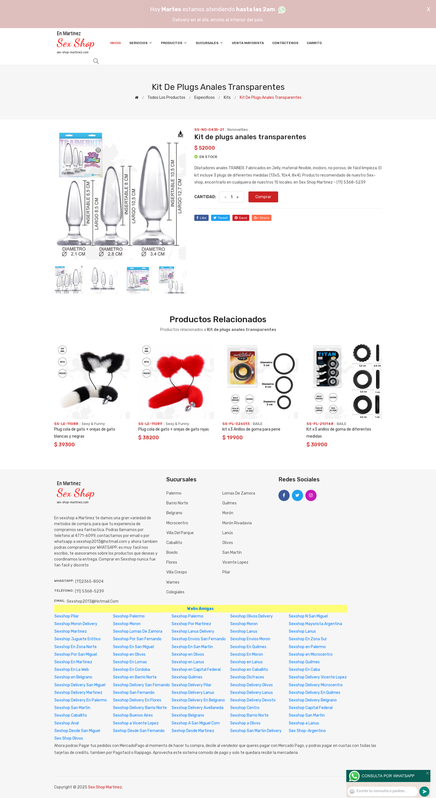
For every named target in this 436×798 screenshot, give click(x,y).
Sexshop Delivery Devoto (253, 700)
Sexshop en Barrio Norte (135, 677)
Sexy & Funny (93, 424)
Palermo (173, 493)
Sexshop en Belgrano (73, 677)
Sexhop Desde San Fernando (139, 730)
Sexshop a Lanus (304, 723)
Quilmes (229, 503)
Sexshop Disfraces (247, 677)
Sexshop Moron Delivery (75, 623)
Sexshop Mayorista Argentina (315, 623)
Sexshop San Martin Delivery (256, 730)
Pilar (226, 572)
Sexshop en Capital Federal (196, 669)
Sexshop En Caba (304, 669)
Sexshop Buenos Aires (133, 715)
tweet (220, 218)
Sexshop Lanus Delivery (193, 631)
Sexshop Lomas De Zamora (137, 631)
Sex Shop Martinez (105, 787)
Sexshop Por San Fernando (137, 639)
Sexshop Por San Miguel (75, 654)
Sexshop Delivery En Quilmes (314, 692)
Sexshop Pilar (66, 616)
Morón (227, 513)
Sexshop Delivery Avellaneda (197, 707)
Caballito (174, 542)
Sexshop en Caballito (249, 669)
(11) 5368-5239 (89, 591)
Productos (174, 43)
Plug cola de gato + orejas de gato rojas (173, 429)
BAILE (258, 424)
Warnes (172, 582)
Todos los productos (166, 97)
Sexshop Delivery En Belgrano (198, 700)
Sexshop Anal (66, 723)
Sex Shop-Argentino (307, 730)
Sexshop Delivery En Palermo (80, 700)
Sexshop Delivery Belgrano (313, 700)
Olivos (227, 542)
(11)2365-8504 (89, 581)
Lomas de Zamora (238, 493)
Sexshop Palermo (129, 616)
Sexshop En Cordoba (131, 669)
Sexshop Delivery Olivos (251, 685)
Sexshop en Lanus (188, 662)
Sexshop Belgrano (188, 715)
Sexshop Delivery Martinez (78, 692)
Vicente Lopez (235, 562)
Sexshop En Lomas (130, 662)
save (241, 218)
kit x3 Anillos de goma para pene (251, 429)
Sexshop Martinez (70, 631)
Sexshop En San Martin (192, 646)
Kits (227, 97)
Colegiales (175, 592)
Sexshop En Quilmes (248, 646)
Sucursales (209, 43)
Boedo (172, 552)
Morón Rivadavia (237, 523)
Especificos (204, 97)
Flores (171, 562)
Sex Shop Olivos (68, 738)
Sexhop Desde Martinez (193, 730)
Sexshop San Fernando (133, 692)
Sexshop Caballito (70, 715)
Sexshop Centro (244, 707)
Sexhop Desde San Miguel (77, 730)
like (201, 218)
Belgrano (174, 513)
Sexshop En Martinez (73, 662)
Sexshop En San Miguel (133, 646)
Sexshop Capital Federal (311, 707)
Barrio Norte (177, 503)
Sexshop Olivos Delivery (251, 616)
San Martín (232, 552)
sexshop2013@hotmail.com (93, 601)
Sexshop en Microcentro (311, 654)
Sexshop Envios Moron (250, 639)
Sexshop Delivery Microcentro (316, 685)
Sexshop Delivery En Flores (137, 700)
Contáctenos (285, 43)
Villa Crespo (176, 572)
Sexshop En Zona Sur (308, 639)
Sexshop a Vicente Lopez (136, 723)
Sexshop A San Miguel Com (196, 723)
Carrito (314, 43)
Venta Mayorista (248, 43)
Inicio (115, 43)
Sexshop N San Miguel (308, 616)
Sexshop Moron (126, 623)
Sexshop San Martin (72, 707)
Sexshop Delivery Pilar (191, 685)
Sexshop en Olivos (129, 654)
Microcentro (177, 523)
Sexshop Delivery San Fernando (141, 685)
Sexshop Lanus (243, 631)
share (261, 218)
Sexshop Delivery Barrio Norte (140, 707)
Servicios (141, 43)
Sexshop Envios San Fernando (199, 639)
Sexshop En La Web (71, 669)
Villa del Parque (180, 533)
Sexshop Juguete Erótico (77, 639)
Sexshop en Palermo (307, 646)
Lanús (227, 533)
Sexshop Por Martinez (191, 623)
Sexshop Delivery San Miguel (79, 685)
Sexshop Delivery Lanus (193, 692)
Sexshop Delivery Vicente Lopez (318, 677)
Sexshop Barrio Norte (249, 715)
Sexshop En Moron (246, 654)
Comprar (263, 197)
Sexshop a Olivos (245, 723)
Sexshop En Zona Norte (75, 646)
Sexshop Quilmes (304, 662)
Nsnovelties (237, 129)
